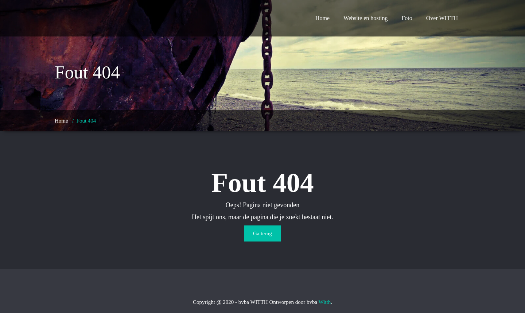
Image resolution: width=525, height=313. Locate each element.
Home (322, 18)
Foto (406, 18)
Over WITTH (442, 18)
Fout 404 (86, 121)
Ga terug (262, 233)
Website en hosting (365, 18)
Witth (325, 302)
